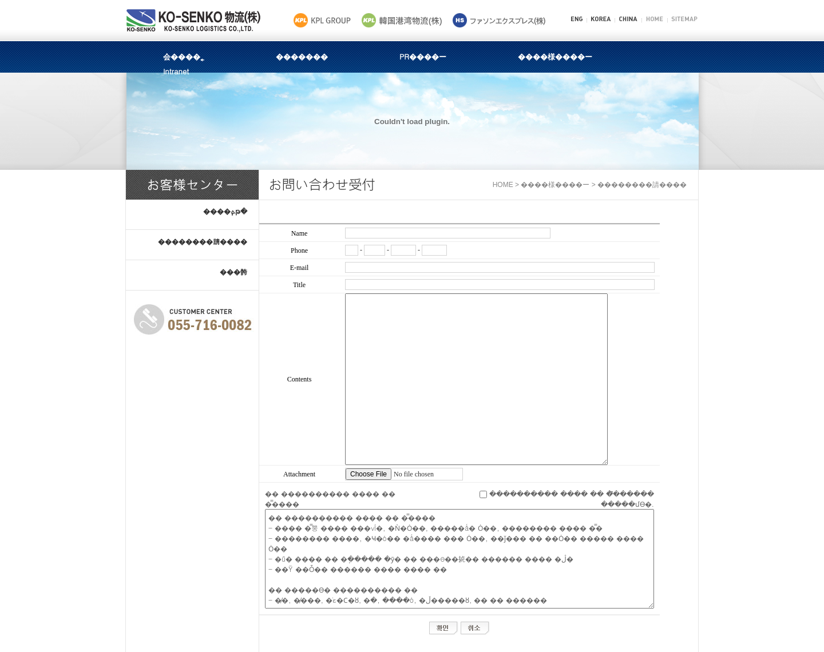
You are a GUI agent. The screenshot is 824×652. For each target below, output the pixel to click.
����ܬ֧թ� (225, 211)
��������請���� (202, 241)
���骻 (233, 271)
